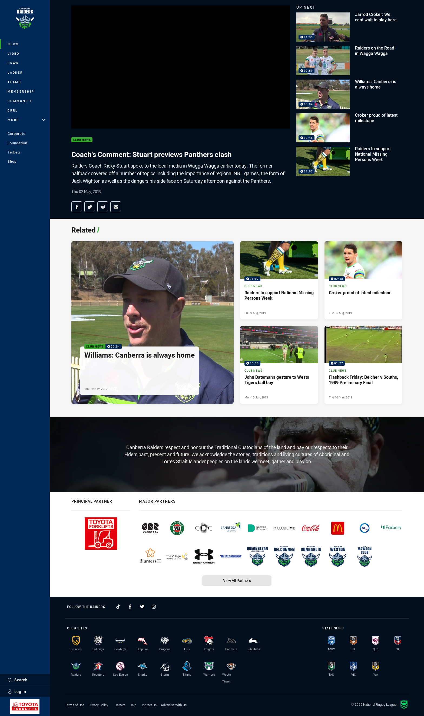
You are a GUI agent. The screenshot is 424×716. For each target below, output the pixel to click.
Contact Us (149, 705)
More (26, 120)
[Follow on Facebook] (130, 607)
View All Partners (237, 580)
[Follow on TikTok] (118, 607)
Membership (21, 91)
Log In (17, 691)
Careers (120, 705)
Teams (14, 82)
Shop (12, 161)
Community (20, 101)
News (13, 44)
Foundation (17, 142)
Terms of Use (74, 705)
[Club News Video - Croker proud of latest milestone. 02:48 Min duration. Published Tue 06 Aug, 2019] (363, 280)
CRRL (13, 110)
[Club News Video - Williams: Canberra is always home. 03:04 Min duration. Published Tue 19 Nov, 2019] (152, 322)
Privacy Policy (98, 705)
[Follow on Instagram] (154, 607)
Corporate (16, 133)
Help (133, 705)
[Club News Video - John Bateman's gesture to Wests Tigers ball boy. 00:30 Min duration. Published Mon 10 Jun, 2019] (279, 365)
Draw (13, 63)
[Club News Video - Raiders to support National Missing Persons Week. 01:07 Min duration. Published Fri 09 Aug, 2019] (279, 280)
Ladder (15, 72)
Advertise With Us (174, 705)
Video (14, 53)
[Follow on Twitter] (142, 607)
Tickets (14, 152)
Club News (82, 140)
